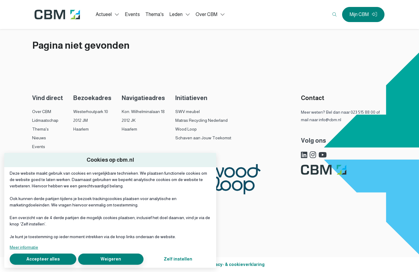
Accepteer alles (43, 259)
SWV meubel (187, 111)
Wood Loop (186, 129)
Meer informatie (24, 247)
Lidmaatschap (45, 120)
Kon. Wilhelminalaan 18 (143, 111)
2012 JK (129, 120)
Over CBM (41, 111)
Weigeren (111, 259)
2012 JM (80, 120)
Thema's (40, 129)
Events (38, 146)
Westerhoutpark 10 (90, 111)
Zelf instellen (178, 259)
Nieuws (39, 137)
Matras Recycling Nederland (201, 120)
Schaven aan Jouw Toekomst (203, 137)
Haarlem (81, 129)
